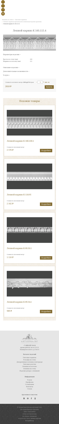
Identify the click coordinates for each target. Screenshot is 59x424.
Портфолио (29, 382)
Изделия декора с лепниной (29, 371)
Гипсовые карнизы (29, 357)
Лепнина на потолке (29, 366)
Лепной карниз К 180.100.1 (20, 140)
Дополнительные (16, 71)
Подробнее (46, 150)
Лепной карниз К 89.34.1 (19, 301)
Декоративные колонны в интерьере (30, 362)
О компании (29, 384)
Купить (49, 87)
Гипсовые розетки (29, 364)
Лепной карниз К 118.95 (19, 194)
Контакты (29, 387)
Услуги (6, 75)
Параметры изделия (12, 54)
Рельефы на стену (29, 360)
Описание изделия (11, 67)
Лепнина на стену (29, 369)
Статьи (29, 389)
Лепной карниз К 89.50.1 (19, 248)
